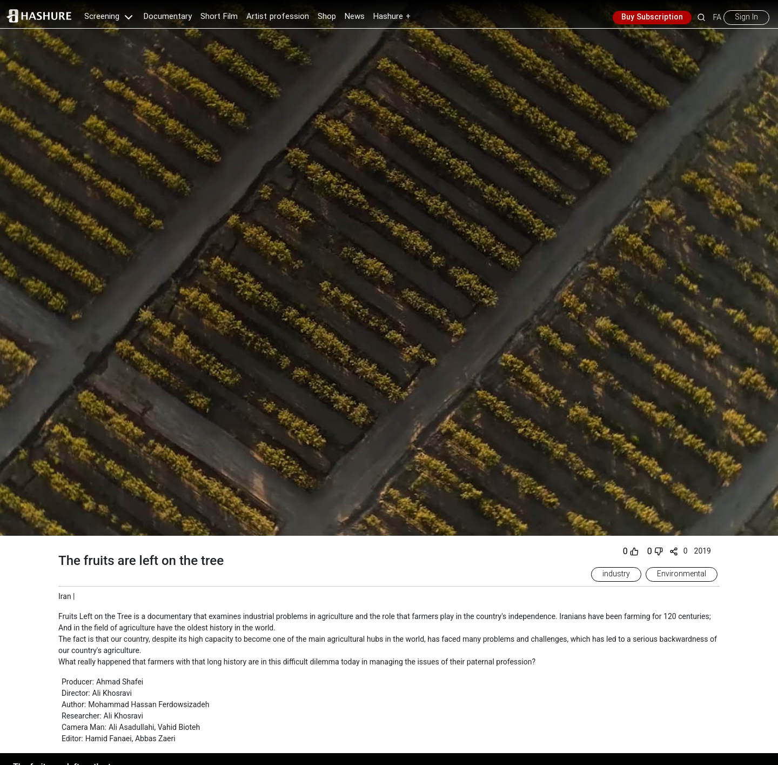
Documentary (168, 16)
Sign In (746, 17)
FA (717, 17)
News (355, 16)
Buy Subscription (652, 17)
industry (616, 574)
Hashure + (392, 16)
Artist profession (277, 16)
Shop (327, 16)
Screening (109, 16)
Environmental (681, 574)
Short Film (219, 16)
